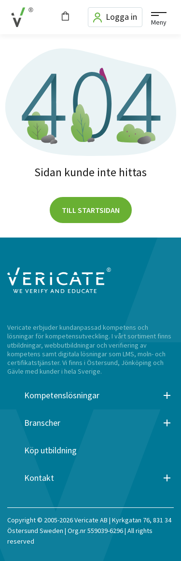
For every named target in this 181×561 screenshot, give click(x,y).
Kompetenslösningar (61, 395)
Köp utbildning (50, 450)
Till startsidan (91, 210)
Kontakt (39, 478)
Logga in (115, 17)
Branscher (42, 423)
